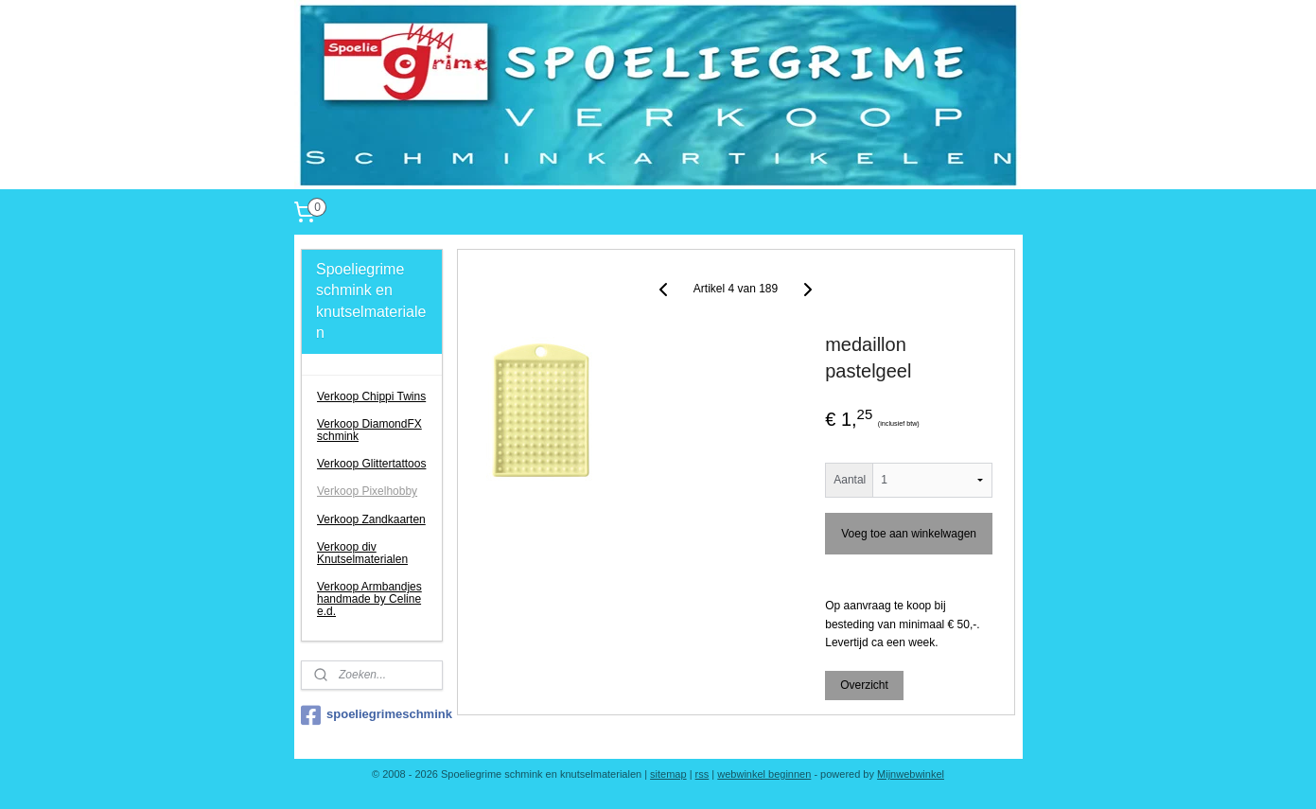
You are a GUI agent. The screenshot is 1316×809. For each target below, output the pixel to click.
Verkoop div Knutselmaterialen (362, 553)
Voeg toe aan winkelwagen (909, 533)
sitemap (668, 774)
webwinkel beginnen (764, 774)
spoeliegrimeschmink (372, 715)
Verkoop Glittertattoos (371, 463)
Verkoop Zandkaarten (371, 519)
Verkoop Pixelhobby (367, 491)
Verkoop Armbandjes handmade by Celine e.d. (369, 599)
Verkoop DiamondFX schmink (369, 430)
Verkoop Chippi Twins (371, 396)
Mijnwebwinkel (910, 774)
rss (702, 774)
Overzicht (865, 685)
